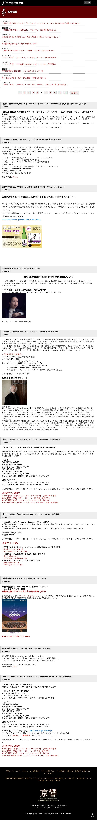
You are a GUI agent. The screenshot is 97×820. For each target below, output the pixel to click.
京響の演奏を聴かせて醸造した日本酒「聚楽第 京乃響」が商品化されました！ (31, 37)
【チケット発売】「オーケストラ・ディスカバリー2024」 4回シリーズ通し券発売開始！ (35, 85)
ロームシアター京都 (47, 778)
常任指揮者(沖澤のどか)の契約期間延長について (20, 44)
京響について (10, 771)
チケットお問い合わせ (48, 771)
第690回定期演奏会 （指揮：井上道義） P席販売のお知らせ (24, 78)
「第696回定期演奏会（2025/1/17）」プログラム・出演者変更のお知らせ (29, 30)
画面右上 (16, 735)
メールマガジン (49, 773)
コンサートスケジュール (29, 596)
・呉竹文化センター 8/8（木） (13, 565)
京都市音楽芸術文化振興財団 (14, 778)
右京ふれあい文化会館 (53, 780)
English (87, 3)
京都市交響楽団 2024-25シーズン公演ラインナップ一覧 (22, 71)
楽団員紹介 (36, 771)
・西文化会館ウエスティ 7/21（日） (15, 551)
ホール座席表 (61, 771)
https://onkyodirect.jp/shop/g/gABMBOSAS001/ (21, 220)
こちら (15, 177)
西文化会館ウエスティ (84, 778)
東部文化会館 (59, 778)
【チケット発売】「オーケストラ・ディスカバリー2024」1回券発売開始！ (29, 57)
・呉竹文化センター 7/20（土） (13, 549)
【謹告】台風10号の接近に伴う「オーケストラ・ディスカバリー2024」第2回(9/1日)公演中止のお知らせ (40, 23)
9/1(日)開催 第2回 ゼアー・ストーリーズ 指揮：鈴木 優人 (26, 498)
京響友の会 (70, 771)
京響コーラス (86, 771)
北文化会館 (40, 780)
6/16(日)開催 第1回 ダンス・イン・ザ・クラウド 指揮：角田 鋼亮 (29, 496)
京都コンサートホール (32, 778)
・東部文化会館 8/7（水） (11, 563)
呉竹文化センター (70, 778)
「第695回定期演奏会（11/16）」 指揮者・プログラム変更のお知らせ (28, 50)
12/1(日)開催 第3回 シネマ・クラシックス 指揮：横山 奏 (25, 500)
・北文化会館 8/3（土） (10, 556)
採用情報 (78, 771)
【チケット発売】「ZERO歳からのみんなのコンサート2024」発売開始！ (29, 64)
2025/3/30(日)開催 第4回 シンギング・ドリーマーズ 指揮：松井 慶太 (30, 502)
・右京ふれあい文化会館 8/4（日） (15, 558)
